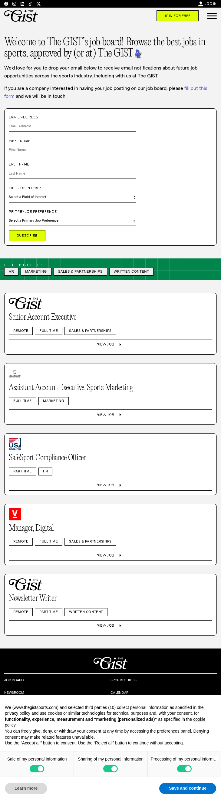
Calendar (119, 692)
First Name (20, 141)
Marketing (36, 271)
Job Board (14, 680)
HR (11, 271)
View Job (110, 344)
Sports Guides (123, 680)
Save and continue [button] (187, 788)
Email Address (23, 117)
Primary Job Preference (33, 211)
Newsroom (14, 692)
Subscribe (27, 235)
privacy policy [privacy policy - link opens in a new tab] (17, 713)
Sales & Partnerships (80, 271)
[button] (212, 16)
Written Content (131, 271)
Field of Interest (27, 188)
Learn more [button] (26, 788)
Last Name (19, 164)
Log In (210, 3)
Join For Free (177, 16)
